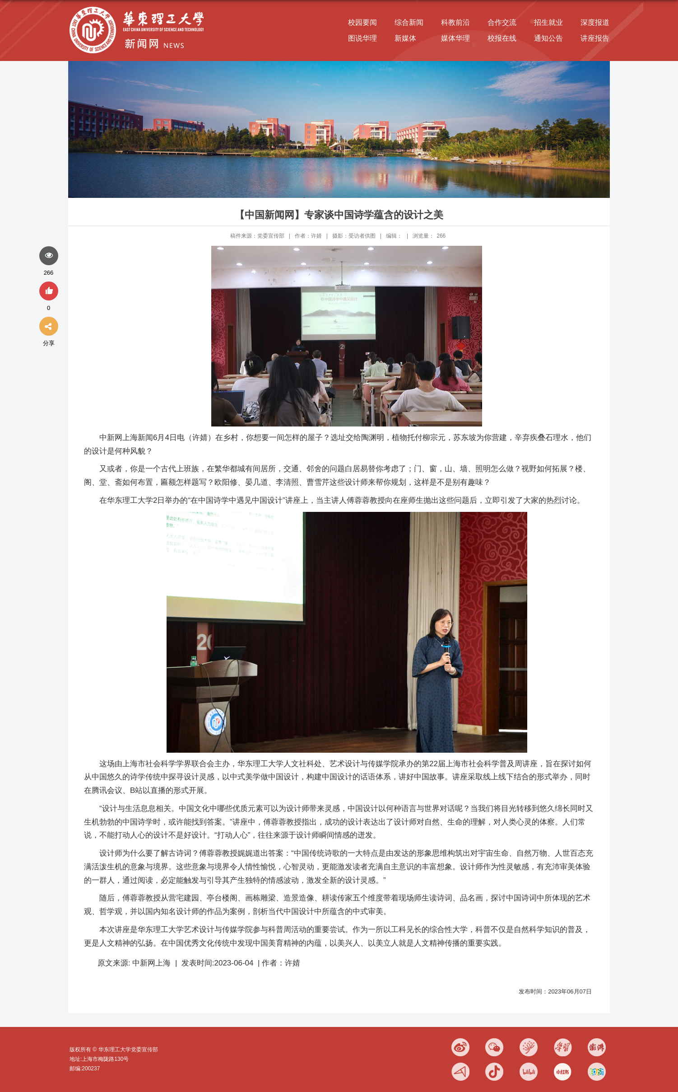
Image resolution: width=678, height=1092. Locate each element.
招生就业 (548, 22)
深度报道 (594, 22)
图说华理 (362, 38)
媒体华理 (455, 38)
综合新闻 (409, 22)
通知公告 (548, 38)
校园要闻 (362, 22)
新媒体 (405, 38)
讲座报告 (594, 38)
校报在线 (502, 38)
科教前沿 (455, 22)
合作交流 (502, 22)
